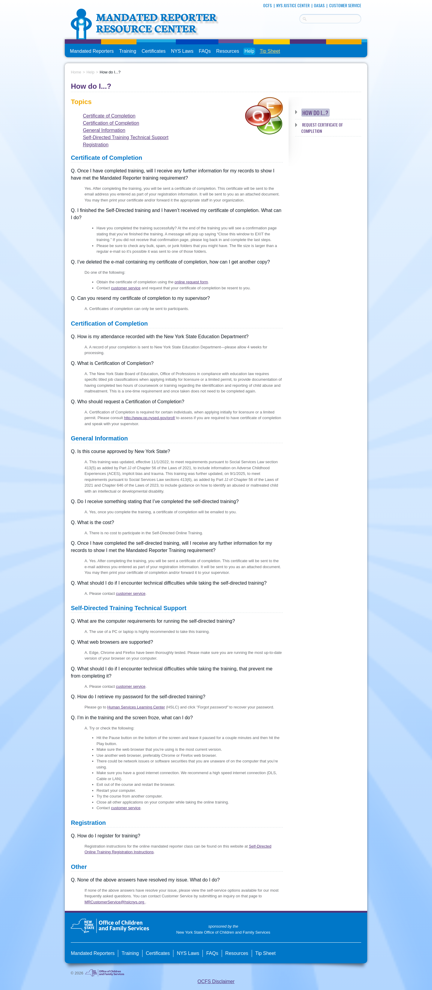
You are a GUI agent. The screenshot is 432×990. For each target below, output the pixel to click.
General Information (104, 130)
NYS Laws (182, 51)
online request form (191, 282)
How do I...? (315, 113)
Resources (227, 51)
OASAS (319, 5)
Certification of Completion (111, 123)
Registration (95, 144)
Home (76, 72)
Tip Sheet (270, 51)
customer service (125, 288)
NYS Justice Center (293, 5)
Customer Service (345, 5)
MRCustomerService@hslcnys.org (115, 902)
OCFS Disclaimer (216, 981)
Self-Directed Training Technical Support (125, 137)
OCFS (267, 5)
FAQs (205, 51)
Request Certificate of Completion (322, 127)
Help (249, 51)
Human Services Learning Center (136, 707)
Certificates (154, 51)
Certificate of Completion (109, 115)
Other (79, 866)
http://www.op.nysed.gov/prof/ (149, 418)
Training (127, 51)
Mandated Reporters (92, 51)
